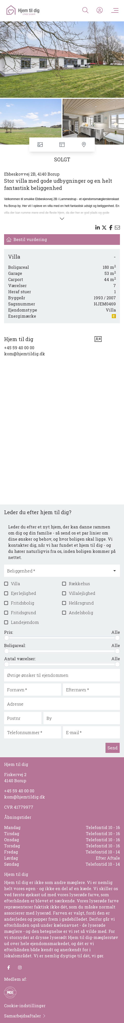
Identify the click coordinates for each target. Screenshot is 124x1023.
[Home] (33, 10)
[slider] (6, 637)
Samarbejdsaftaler (25, 1015)
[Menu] (114, 10)
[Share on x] (104, 227)
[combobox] (58, 573)
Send (112, 748)
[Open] (114, 570)
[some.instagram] (19, 967)
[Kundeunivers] (100, 10)
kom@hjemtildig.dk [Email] (24, 353)
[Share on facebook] (110, 227)
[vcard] (98, 339)
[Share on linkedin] (97, 227)
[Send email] (117, 227)
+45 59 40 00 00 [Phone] (19, 347)
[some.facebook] (8, 967)
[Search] (85, 10)
